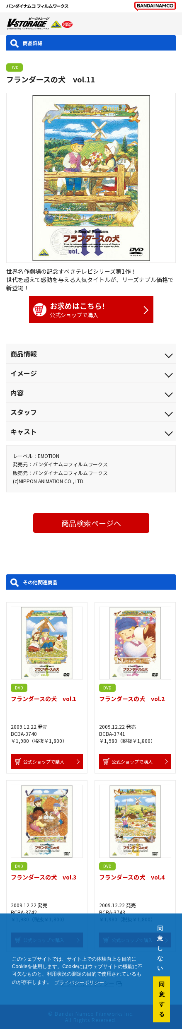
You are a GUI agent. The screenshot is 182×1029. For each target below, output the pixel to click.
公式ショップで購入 (87, 309)
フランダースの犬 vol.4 (132, 877)
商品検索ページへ (91, 523)
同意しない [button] (160, 948)
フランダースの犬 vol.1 (43, 698)
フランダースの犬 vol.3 (43, 877)
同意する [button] (162, 999)
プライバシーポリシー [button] (79, 983)
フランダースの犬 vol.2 (132, 698)
